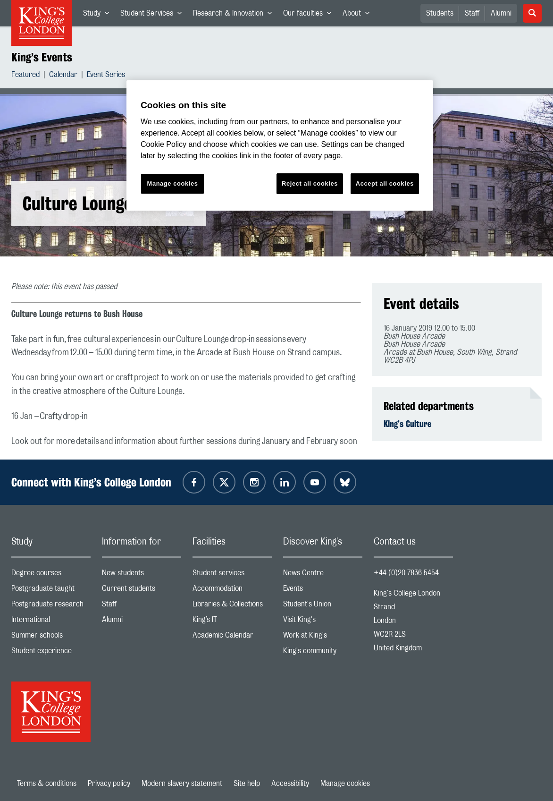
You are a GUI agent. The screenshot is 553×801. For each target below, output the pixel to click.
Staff (472, 13)
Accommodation (232, 590)
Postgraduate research (51, 606)
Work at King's (322, 637)
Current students (141, 590)
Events (322, 590)
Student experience (51, 653)
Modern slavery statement (182, 783)
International (51, 622)
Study (99, 15)
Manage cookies (345, 783)
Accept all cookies (385, 183)
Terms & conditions (46, 783)
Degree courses (51, 575)
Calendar (63, 76)
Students (439, 13)
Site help (247, 783)
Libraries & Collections (232, 606)
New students (141, 575)
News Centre (322, 575)
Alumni (501, 13)
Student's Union (322, 606)
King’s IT (232, 622)
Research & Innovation (235, 15)
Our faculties (310, 15)
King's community (322, 653)
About (359, 15)
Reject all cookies (310, 183)
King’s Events (41, 57)
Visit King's (322, 622)
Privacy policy (109, 783)
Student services (232, 575)
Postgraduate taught (51, 590)
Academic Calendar (232, 637)
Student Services (153, 15)
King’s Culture (407, 424)
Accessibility (290, 783)
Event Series (106, 76)
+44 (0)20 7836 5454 (406, 573)
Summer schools (51, 637)
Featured (25, 76)
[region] (279, 145)
